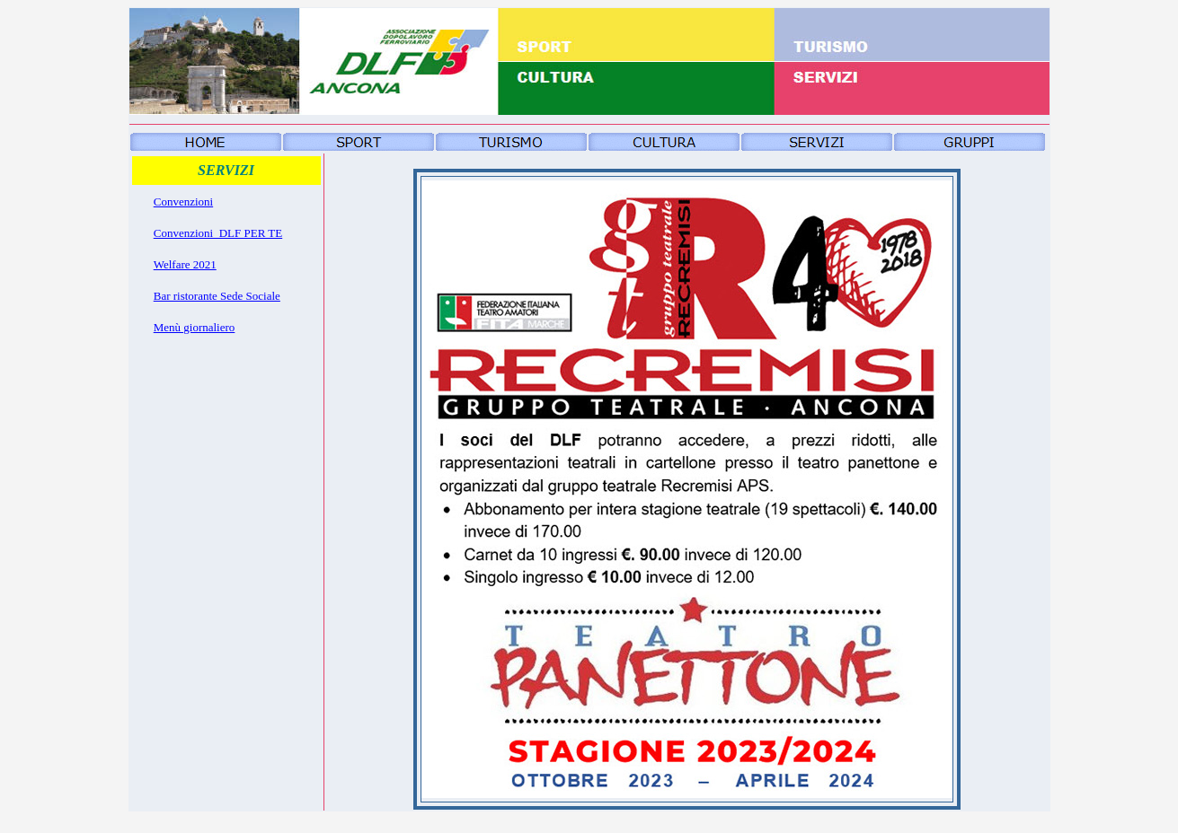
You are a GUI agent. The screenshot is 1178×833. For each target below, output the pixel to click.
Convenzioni (183, 201)
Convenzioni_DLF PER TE (218, 233)
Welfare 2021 (185, 264)
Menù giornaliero (194, 327)
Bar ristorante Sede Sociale (217, 296)
